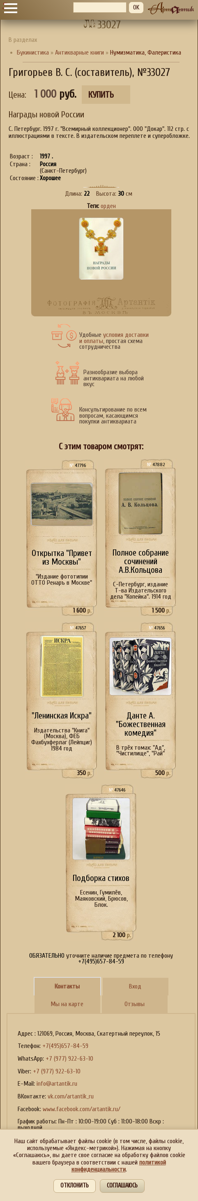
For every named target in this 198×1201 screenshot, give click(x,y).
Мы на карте (67, 1004)
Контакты (67, 986)
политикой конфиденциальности (118, 1166)
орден (108, 206)
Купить (101, 95)
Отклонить (74, 1185)
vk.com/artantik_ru (71, 1096)
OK (136, 7)
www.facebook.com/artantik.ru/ (81, 1109)
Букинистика (33, 52)
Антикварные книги (79, 52)
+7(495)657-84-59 (65, 1046)
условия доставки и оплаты (114, 338)
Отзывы (134, 1004)
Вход (135, 986)
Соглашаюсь (122, 1185)
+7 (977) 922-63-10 (69, 1058)
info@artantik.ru (57, 1083)
